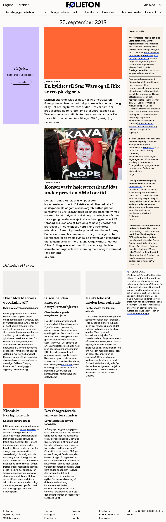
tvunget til (148, 147)
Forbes (134, 264)
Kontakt (131, 514)
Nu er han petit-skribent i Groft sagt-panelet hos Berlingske (145, 287)
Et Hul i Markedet (109, 514)
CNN (132, 220)
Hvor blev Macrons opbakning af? (19, 300)
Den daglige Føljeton (19, 12)
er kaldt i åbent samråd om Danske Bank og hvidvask (143, 126)
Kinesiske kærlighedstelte (16, 413)
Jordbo (42, 12)
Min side (149, 5)
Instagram (50, 514)
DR (131, 175)
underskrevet (135, 186)
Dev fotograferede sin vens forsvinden (60, 413)
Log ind (8, 5)
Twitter (48, 511)
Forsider (23, 5)
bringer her (67, 364)
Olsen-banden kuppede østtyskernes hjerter (61, 302)
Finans (133, 133)
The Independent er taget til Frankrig (20, 349)
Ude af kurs (153, 12)
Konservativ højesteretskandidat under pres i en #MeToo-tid (80, 190)
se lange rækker (28, 429)
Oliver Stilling (50, 257)
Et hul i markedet (130, 12)
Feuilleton (92, 12)
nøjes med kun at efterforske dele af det (144, 95)
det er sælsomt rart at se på (143, 312)
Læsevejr (109, 12)
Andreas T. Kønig (52, 122)
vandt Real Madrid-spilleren (143, 234)
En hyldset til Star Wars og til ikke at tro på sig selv (82, 89)
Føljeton (76, 511)
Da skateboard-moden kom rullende (103, 300)
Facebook (50, 518)
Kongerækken (60, 12)
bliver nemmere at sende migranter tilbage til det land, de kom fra (144, 55)
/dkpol (77, 12)
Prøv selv (21, 82)
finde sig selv (108, 363)
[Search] (161, 5)
